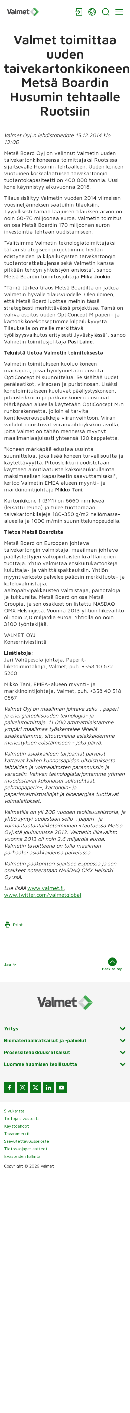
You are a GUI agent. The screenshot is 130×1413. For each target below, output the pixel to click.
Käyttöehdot (16, 1126)
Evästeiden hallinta (22, 1156)
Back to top (112, 964)
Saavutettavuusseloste (26, 1141)
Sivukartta (14, 1110)
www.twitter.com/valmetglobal (42, 895)
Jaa (10, 964)
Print (13, 924)
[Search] (105, 12)
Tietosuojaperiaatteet (25, 1148)
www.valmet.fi (45, 888)
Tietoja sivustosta (22, 1118)
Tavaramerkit (17, 1133)
